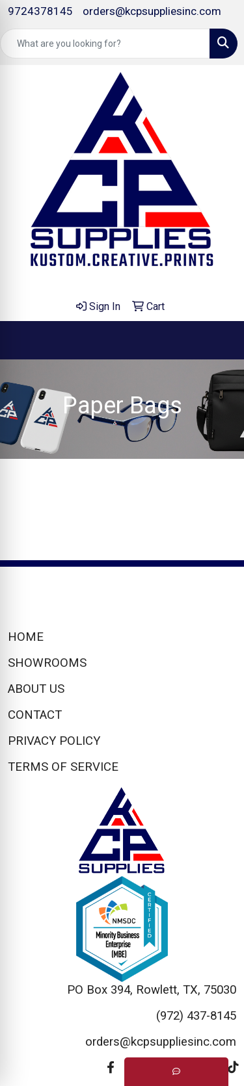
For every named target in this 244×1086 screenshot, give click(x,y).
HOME (26, 637)
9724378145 (40, 11)
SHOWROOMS (47, 663)
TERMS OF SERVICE (63, 767)
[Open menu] (218, 341)
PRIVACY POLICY (54, 741)
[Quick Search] (105, 43)
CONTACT (35, 715)
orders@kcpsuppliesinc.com (152, 11)
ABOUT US (36, 689)
